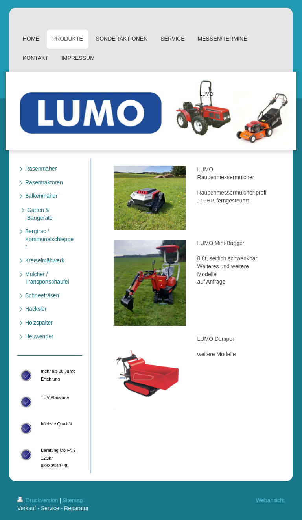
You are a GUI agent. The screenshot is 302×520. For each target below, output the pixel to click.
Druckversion (38, 500)
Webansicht (270, 500)
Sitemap (73, 500)
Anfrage (215, 282)
